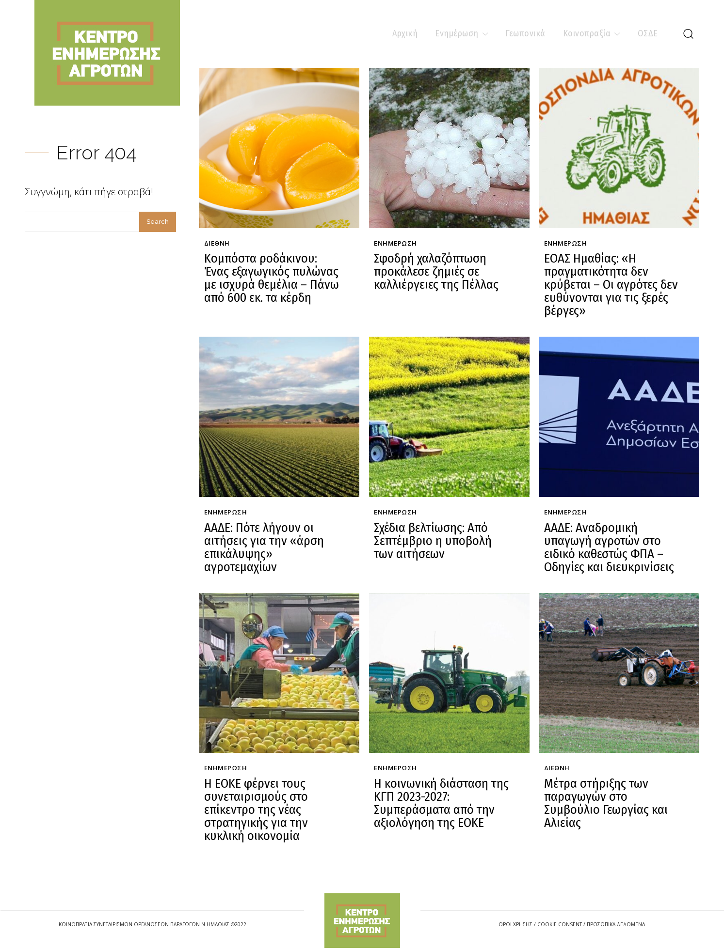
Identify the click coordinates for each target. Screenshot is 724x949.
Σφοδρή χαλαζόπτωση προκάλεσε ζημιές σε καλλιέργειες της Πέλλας (432, 269)
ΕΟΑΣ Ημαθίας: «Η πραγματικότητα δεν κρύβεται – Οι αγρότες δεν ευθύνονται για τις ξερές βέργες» (607, 281)
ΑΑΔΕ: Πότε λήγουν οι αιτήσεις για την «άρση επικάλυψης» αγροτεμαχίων (260, 540)
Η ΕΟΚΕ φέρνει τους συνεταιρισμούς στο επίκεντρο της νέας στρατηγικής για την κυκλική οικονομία (253, 798)
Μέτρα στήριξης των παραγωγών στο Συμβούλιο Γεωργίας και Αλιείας (610, 786)
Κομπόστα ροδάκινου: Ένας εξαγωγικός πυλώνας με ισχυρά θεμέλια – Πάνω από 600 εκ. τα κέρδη (271, 275)
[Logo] (362, 907)
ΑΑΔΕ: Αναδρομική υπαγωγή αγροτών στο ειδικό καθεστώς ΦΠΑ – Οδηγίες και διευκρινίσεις (611, 540)
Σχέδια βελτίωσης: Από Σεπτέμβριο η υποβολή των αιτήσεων (440, 534)
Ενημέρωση (395, 244)
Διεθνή (217, 244)
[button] (688, 33)
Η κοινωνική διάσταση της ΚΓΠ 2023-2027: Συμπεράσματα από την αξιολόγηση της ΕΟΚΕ (437, 792)
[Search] (157, 222)
